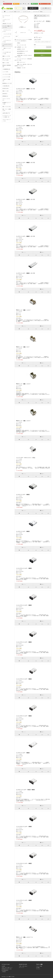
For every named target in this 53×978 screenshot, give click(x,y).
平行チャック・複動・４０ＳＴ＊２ (24, 937)
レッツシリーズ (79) (6, 76)
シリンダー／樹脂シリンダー (14, 11)
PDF (35, 18)
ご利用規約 (4, 971)
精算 (33, 8)
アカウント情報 (39, 966)
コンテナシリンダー (26, 11)
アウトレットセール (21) (6, 99)
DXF (41, 15)
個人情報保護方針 (5, 970)
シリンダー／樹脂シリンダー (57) (7, 26)
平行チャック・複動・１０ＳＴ (23, 310)
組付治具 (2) (5, 93)
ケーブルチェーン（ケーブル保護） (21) (7, 116)
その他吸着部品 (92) (6, 69)
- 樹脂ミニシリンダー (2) (7, 49)
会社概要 (3, 966)
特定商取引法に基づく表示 (7, 969)
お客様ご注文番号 (37, 39)
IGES (44, 15)
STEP (48, 15)
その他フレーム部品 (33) (6, 80)
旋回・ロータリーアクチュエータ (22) (7, 59)
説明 (16, 36)
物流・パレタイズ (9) (6, 106)
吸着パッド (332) (6, 62)
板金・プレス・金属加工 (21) (7, 110)
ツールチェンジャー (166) (6, 20)
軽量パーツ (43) (5, 91)
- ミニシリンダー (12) (7, 34)
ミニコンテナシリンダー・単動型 (24, 826)
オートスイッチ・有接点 (38, 11)
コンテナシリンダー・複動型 (23, 494)
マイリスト (38, 969)
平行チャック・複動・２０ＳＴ (23, 384)
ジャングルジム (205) (6, 74)
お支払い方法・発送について (7, 967)
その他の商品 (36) (6, 85)
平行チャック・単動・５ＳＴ (23, 347)
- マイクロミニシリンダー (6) (7, 30)
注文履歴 (37, 967)
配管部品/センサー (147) (7, 83)
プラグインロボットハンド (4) (7, 120)
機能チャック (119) (6, 56)
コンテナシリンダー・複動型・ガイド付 (25, 88)
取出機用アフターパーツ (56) (7, 103)
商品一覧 (34, 3)
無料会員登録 (7, 3)
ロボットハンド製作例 (44, 3)
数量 (35, 44)
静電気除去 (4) (5, 96)
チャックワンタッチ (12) (6, 16)
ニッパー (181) (5, 71)
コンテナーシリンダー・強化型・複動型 (25, 789)
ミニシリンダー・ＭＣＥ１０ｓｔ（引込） (26, 457)
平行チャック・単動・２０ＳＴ (23, 420)
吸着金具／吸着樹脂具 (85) (7, 66)
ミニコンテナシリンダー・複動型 (24, 568)
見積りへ (43, 55)
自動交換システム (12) (7, 23)
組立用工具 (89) (5, 88)
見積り (46, 8)
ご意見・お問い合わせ (23, 966)
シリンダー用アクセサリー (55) (7, 53)
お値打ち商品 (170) (6, 113)
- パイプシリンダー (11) (6, 37)
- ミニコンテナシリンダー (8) (7, 41)
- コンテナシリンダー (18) (7, 45)
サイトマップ (21, 967)
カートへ (43, 51)
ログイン (16, 3)
